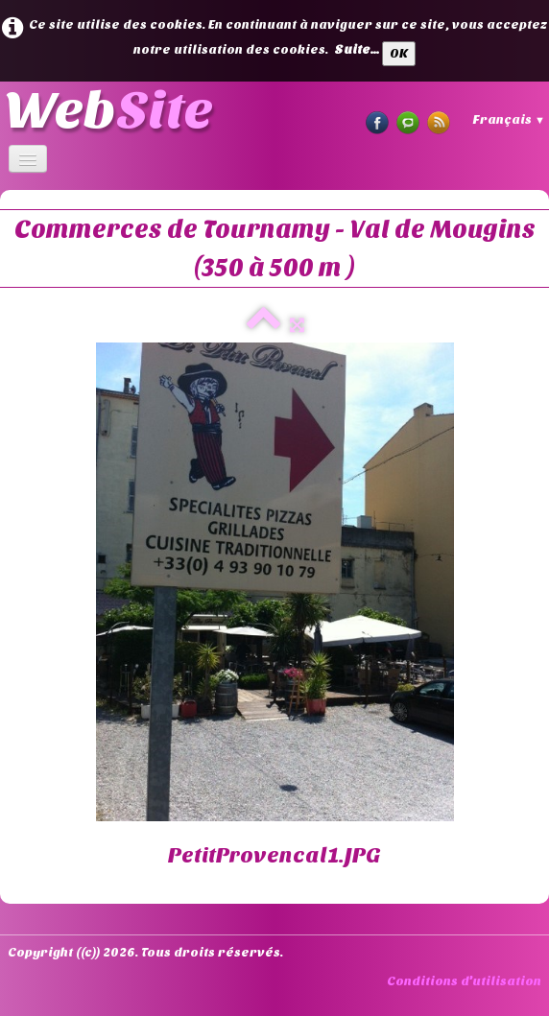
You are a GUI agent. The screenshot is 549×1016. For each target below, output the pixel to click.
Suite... (356, 49)
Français (509, 119)
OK (399, 53)
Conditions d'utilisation (464, 981)
